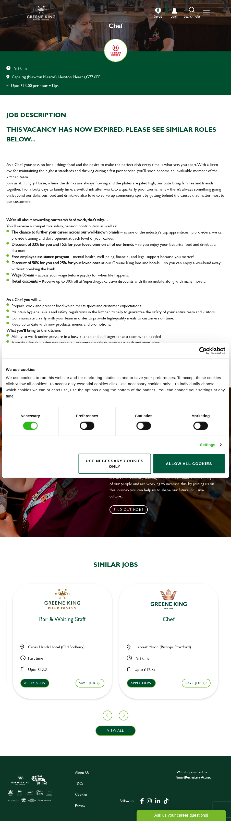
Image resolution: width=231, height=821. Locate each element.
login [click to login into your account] (174, 16)
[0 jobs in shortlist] (158, 13)
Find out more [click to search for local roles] (129, 509)
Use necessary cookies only (114, 463)
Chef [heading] (9, 619)
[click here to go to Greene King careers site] (30, 788)
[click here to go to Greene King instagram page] (149, 800)
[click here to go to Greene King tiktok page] (166, 800)
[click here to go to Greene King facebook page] (142, 800)
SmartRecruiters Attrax (193, 777)
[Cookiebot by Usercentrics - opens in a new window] (202, 351)
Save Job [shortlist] (34, 683)
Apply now (88, 683)
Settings (207, 444)
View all (115, 730)
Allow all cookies (189, 463)
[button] (192, 13)
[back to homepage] (41, 13)
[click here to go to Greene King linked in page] (157, 800)
